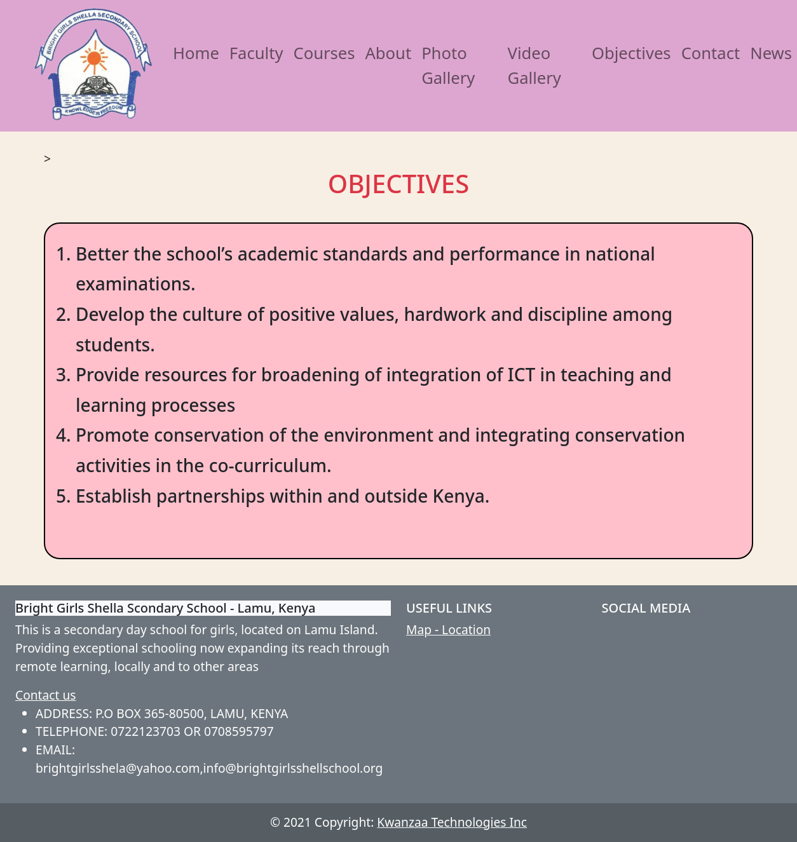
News (771, 53)
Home (196, 53)
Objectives (631, 53)
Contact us (45, 694)
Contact (710, 53)
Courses (324, 53)
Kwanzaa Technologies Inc (452, 822)
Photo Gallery (448, 65)
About (388, 53)
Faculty (256, 53)
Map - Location (448, 629)
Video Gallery (534, 65)
